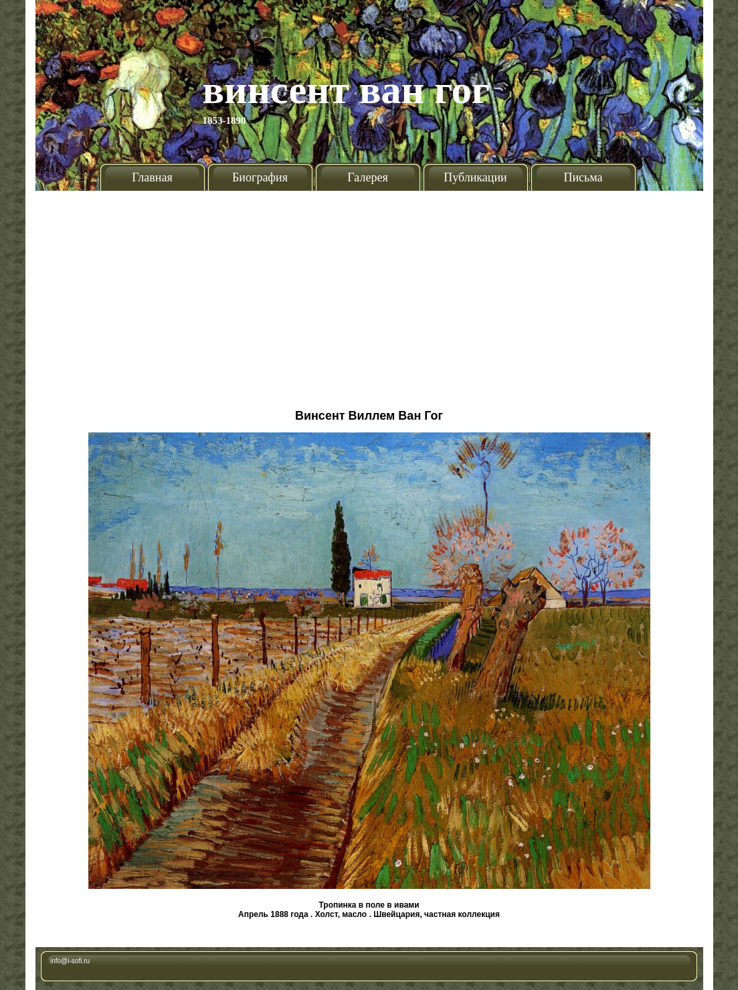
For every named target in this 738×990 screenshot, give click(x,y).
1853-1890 (224, 120)
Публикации (475, 177)
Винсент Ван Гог (346, 90)
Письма (582, 177)
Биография (260, 177)
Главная (152, 177)
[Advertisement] (369, 294)
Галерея (367, 177)
